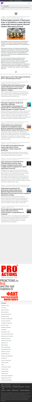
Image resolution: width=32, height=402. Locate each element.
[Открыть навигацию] (29, 3)
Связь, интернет (5, 362)
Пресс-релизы (6, 6)
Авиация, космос (5, 305)
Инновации (3, 329)
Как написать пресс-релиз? (18, 386)
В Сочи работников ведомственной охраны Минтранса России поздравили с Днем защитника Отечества (12, 148)
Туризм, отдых (4, 373)
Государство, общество (6, 18)
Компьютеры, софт (5, 331)
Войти (12, 0)
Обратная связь (15, 390)
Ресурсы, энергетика (6, 360)
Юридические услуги (6, 377)
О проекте (3, 390)
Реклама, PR (4, 358)
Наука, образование (5, 347)
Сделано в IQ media (16, 385)
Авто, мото (3, 307)
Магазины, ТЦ (4, 342)
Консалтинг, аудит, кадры (7, 334)
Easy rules (28, 386)
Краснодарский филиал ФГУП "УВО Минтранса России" (18, 16)
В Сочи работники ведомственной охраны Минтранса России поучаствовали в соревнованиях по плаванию (12, 211)
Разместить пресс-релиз (6, 386)
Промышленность (5, 353)
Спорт (12, 18)
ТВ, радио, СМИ (4, 371)
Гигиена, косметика (5, 320)
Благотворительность (6, 314)
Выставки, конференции (6, 318)
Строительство (4, 369)
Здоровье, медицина (6, 327)
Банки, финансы (5, 312)
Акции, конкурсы (5, 309)
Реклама (8, 390)
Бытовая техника (5, 316)
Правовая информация (25, 390)
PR (1, 6)
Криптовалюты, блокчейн (7, 336)
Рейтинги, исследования (6, 356)
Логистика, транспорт (15, 186)
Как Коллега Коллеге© (6, 380)
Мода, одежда (4, 345)
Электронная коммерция (7, 375)
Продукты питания (5, 351)
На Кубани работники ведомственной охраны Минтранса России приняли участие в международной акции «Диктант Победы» (13, 87)
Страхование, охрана (18, 18)
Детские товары (5, 325)
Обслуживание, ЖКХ (6, 349)
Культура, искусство (5, 338)
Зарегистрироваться (18, 0)
